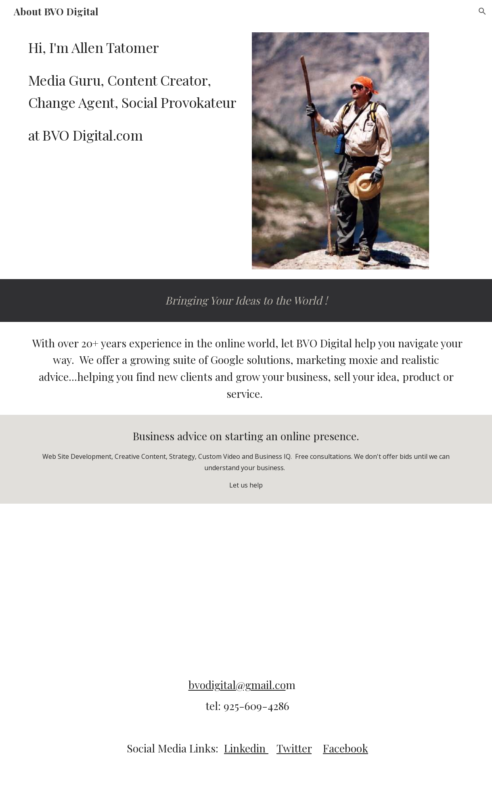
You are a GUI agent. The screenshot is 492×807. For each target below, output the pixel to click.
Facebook (345, 748)
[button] (482, 11)
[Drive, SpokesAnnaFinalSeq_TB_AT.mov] (246, 565)
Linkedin (246, 748)
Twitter (294, 748)
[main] (132, 90)
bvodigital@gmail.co (237, 684)
